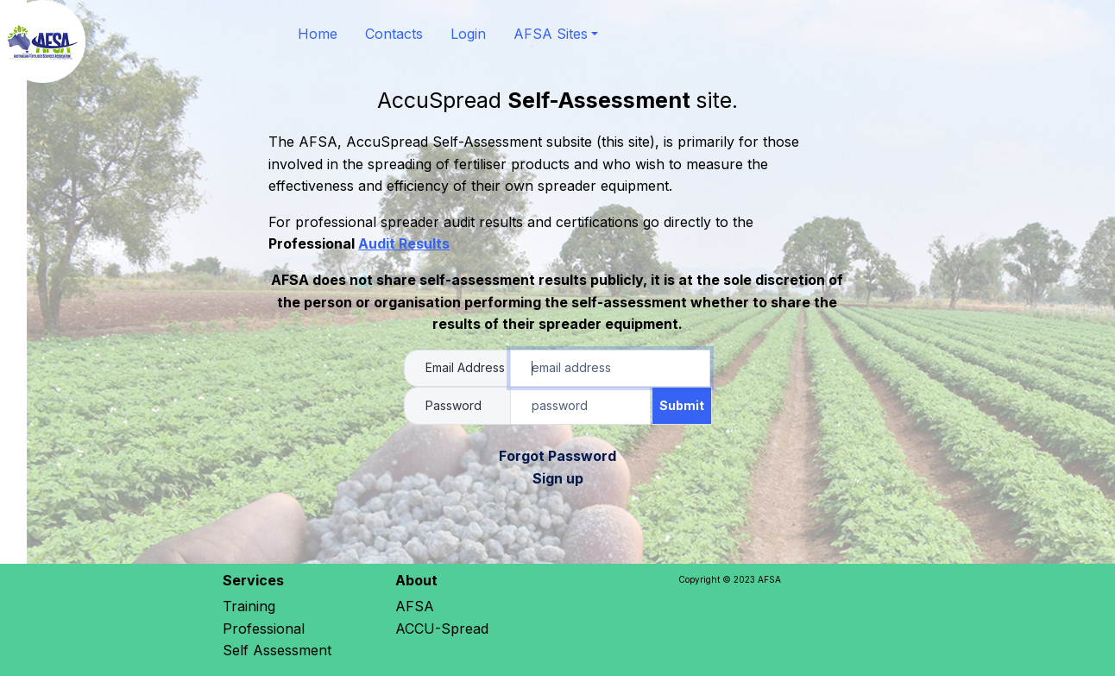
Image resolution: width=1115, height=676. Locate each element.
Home (317, 33)
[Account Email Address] (610, 369)
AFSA (414, 606)
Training (249, 606)
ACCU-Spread (441, 628)
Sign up (557, 478)
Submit (681, 405)
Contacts (394, 33)
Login (468, 33)
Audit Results (404, 243)
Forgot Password (557, 455)
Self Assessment (277, 650)
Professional (266, 628)
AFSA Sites (550, 33)
